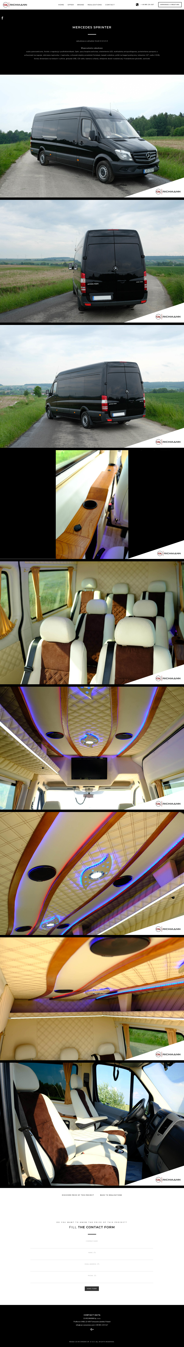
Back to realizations (111, 1195)
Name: (92, 1252)
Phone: (92, 1275)
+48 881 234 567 (102, 1325)
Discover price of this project (78, 1195)
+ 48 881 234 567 (147, 4)
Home (61, 5)
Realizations (95, 5)
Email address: (92, 1264)
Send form (92, 1288)
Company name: (92, 1241)
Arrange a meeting (169, 4)
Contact (110, 5)
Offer (71, 5)
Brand (80, 5)
